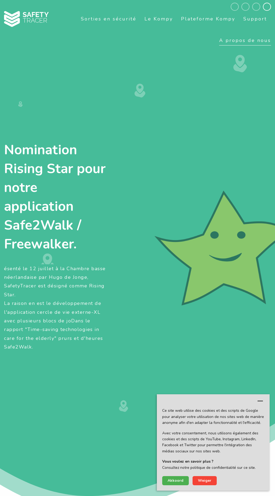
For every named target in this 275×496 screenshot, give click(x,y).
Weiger (204, 480)
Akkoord (175, 480)
